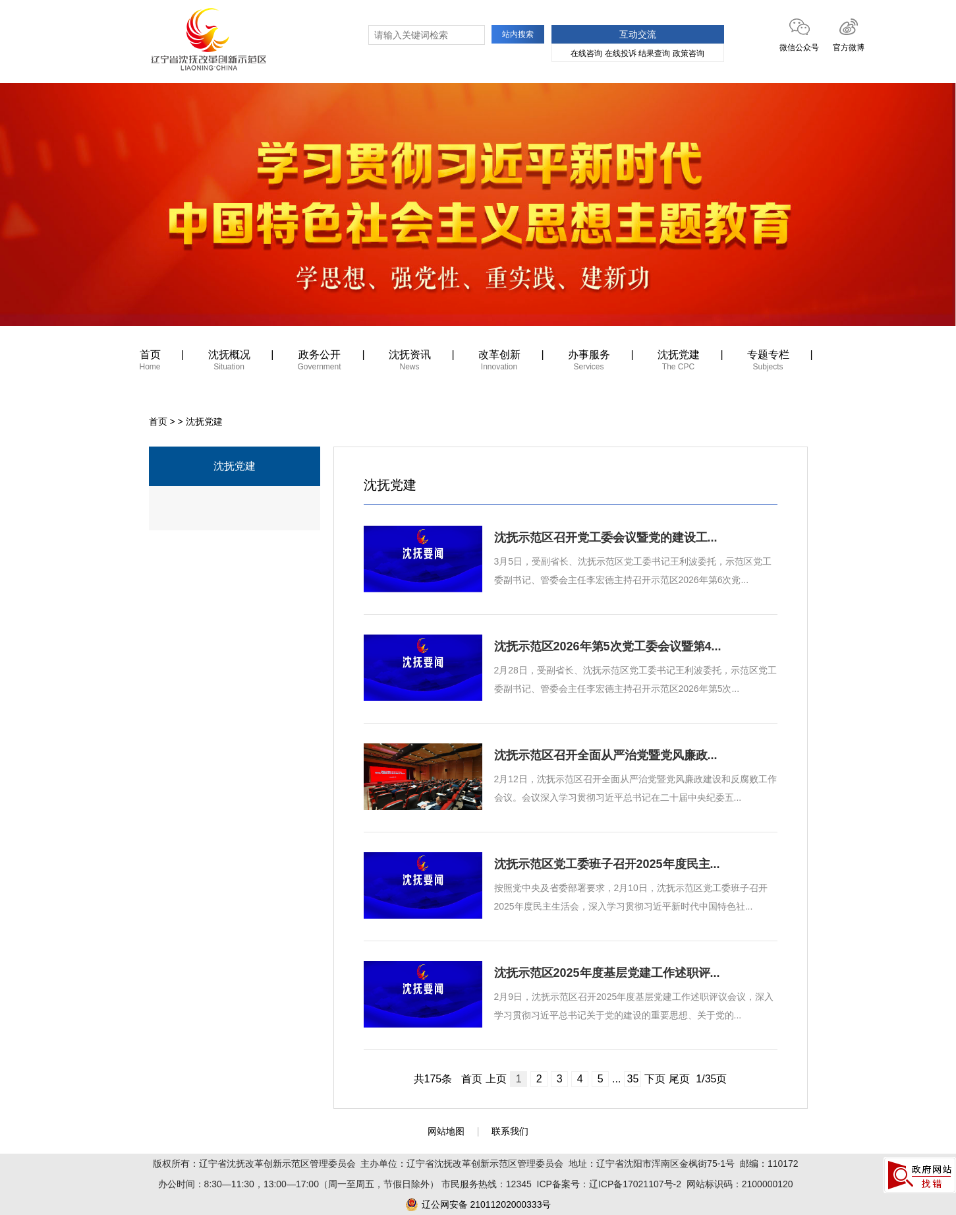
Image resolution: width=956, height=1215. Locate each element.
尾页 (679, 1078)
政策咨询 (688, 53)
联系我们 (510, 1131)
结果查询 (654, 53)
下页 (654, 1078)
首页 (150, 362)
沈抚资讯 (410, 362)
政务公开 (319, 362)
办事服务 (589, 362)
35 (633, 1078)
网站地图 (446, 1131)
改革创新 (499, 362)
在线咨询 (586, 53)
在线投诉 (620, 53)
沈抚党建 (679, 362)
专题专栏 (768, 362)
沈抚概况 (229, 362)
